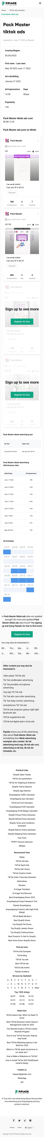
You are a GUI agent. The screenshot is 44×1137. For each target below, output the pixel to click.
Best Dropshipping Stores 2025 (22, 897)
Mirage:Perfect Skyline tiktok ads (30, 653)
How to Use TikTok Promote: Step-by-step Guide (22, 1037)
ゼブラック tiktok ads (30, 648)
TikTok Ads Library (22, 869)
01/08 (22, 1004)
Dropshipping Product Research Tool (22, 901)
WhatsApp (22, 1078)
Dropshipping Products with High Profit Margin (22, 910)
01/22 (31, 996)
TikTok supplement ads (14, 717)
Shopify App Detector (22, 791)
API (22, 1082)
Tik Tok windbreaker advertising (18, 680)
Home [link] (3, 10)
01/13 (22, 1000)
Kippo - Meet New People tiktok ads (22, 648)
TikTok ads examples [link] (17, 10)
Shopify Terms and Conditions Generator (22, 824)
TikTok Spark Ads (22, 865)
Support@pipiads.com (22, 1074)
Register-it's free (22, 321)
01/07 (31, 1004)
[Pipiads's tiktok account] (25, 1120)
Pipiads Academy (22, 971)
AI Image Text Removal (22, 893)
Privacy (12, 1127)
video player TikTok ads (14, 675)
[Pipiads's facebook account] (14, 1120)
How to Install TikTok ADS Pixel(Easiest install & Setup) (22, 1061)
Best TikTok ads (22, 963)
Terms (20, 1127)
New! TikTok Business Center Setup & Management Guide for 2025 (22, 1023)
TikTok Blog (22, 955)
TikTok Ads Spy (22, 861)
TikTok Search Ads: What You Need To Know (22, 1016)
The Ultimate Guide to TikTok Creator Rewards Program (22, 1030)
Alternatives (22, 881)
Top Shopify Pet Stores (22, 924)
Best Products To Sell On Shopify (22, 936)
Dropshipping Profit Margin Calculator (22, 811)
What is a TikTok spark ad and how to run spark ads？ (22, 1050)
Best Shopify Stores (22, 920)
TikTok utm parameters (22, 779)
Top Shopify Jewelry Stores (22, 928)
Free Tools (22, 838)
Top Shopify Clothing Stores (22, 932)
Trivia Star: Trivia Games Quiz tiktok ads (14, 648)
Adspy (22, 857)
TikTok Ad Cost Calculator (22, 803)
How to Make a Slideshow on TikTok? (21, 1056)
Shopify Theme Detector (22, 787)
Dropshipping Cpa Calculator (22, 799)
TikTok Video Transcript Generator (22, 877)
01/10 (31, 1000)
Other (36, 988)
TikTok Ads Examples (22, 951)
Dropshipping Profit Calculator (22, 807)
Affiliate (22, 846)
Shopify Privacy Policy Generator (21, 815)
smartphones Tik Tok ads (15, 705)
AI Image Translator (22, 889)
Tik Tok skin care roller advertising (19, 696)
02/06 (22, 996)
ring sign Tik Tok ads (12, 692)
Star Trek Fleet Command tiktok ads (22, 653)
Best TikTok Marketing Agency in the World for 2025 (22, 1044)
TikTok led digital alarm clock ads (18, 721)
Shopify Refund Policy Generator (22, 819)
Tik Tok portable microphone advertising (16, 686)
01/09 (12, 1004)
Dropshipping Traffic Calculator (22, 795)
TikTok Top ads (22, 959)
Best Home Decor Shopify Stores (22, 940)
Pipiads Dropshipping (22, 905)
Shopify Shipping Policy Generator (22, 834)
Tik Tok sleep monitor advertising (18, 701)
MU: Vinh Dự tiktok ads (14, 653)
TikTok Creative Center (22, 873)
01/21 (12, 1000)
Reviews (22, 885)
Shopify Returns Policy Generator (22, 830)
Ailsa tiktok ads (38, 653)
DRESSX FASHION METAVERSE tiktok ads (5, 648)
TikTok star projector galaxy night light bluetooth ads (21, 711)
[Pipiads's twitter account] (19, 1120)
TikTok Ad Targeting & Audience (22, 783)
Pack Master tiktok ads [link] (9, 14)
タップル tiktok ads (5, 653)
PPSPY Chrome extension (22, 842)
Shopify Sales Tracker (22, 775)
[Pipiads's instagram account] (30, 1120)
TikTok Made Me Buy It (21, 916)
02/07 (12, 996)
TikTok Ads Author (22, 967)
